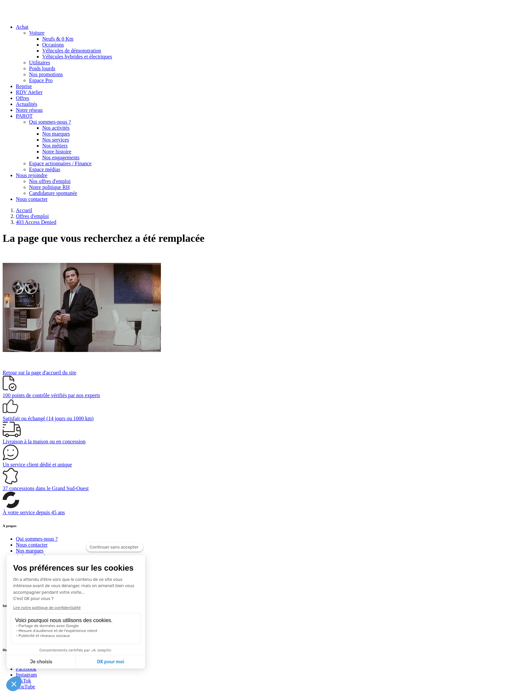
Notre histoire (56, 151)
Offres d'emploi (32, 216)
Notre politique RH (49, 187)
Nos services (55, 139)
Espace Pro (41, 80)
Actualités (26, 104)
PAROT (24, 116)
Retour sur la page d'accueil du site (39, 372)
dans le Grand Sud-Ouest (46, 488)
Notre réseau (29, 110)
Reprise (24, 86)
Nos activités (56, 128)
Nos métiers (55, 145)
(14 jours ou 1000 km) (48, 418)
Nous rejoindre (31, 175)
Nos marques (56, 134)
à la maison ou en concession (44, 441)
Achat (22, 27)
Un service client (37, 464)
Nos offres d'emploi (50, 181)
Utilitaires (39, 62)
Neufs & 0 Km (58, 39)
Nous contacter (31, 199)
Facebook (26, 669)
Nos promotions (46, 74)
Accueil (24, 210)
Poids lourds (42, 68)
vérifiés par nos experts (51, 395)
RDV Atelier (29, 92)
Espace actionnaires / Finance (60, 163)
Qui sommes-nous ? (50, 122)
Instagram (26, 675)
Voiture (37, 33)
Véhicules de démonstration (71, 50)
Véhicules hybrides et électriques (77, 56)
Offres (22, 98)
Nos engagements (60, 157)
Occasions (53, 44)
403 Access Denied (36, 222)
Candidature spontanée (53, 193)
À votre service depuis (34, 512)
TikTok (23, 680)
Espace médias (44, 169)
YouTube (25, 686)
